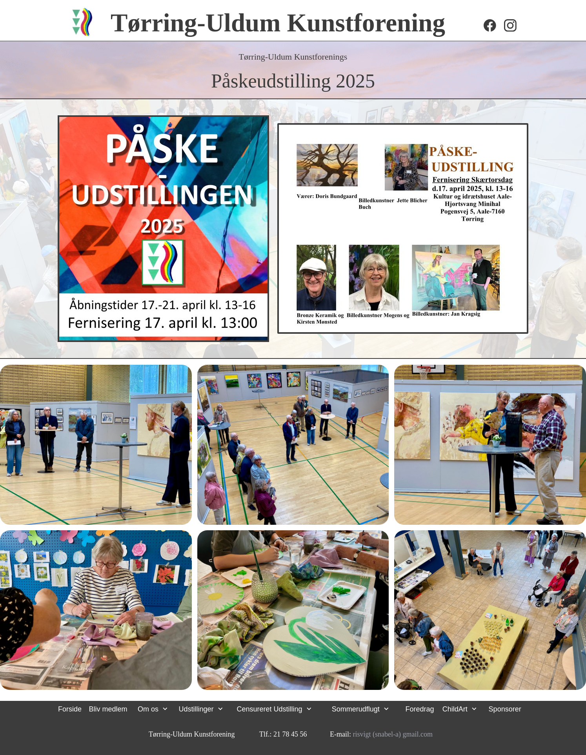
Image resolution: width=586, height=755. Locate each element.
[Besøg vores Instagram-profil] (510, 25)
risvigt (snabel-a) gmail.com (393, 734)
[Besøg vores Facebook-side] (490, 25)
